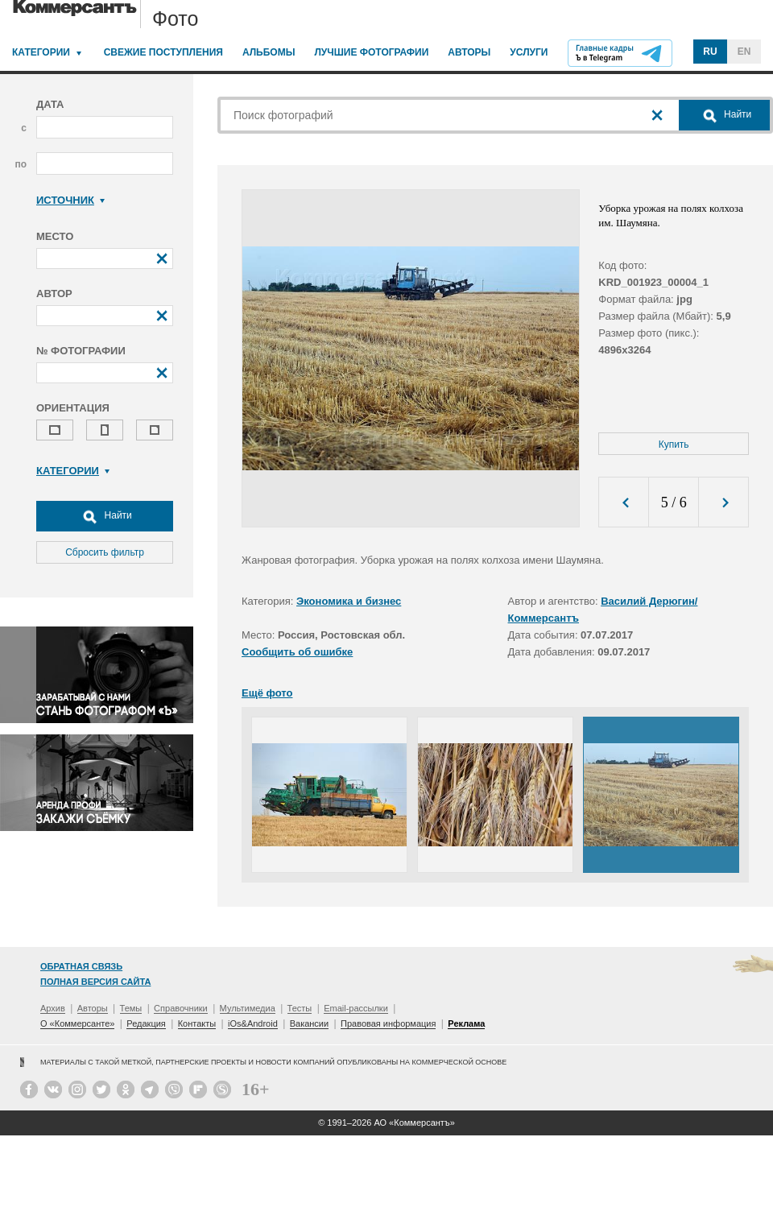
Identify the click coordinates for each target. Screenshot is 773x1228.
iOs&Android (253, 1023)
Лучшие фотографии (371, 52)
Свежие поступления (163, 52)
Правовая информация (388, 1023)
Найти (104, 516)
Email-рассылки (356, 1008)
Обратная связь (81, 966)
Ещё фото (267, 693)
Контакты (197, 1023)
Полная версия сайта (95, 981)
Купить (674, 444)
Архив (52, 1008)
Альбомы (269, 52)
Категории (41, 52)
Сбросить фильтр (104, 552)
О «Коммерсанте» (77, 1023)
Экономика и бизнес (348, 601)
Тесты (299, 1008)
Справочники (181, 1008)
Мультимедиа (247, 1008)
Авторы (469, 52)
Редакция (145, 1023)
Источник (70, 200)
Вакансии (309, 1023)
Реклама (466, 1023)
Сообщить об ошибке (297, 652)
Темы (131, 1008)
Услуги (529, 52)
